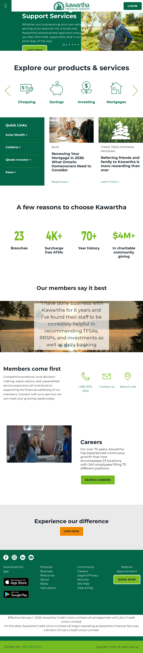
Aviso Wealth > (16, 134)
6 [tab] (78, 45)
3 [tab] (70, 45)
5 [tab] (76, 45)
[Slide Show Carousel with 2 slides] (71, 94)
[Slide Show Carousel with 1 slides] (71, 527)
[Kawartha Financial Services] (71, 6)
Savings (57, 102)
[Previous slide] (7, 88)
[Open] (6, 6)
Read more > (60, 181)
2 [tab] (67, 45)
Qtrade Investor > (18, 159)
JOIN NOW (71, 531)
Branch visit (128, 386)
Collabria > (13, 147)
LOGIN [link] (133, 6)
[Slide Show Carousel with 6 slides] (71, 30)
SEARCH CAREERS (98, 479)
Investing (86, 102)
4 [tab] (73, 45)
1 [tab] (64, 45)
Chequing (27, 102)
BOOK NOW (127, 579)
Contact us (106, 386)
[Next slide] (135, 88)
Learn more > (110, 181)
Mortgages (116, 102)
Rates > (11, 172)
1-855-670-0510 (31, 646)
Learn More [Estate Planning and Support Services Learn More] (34, 49)
